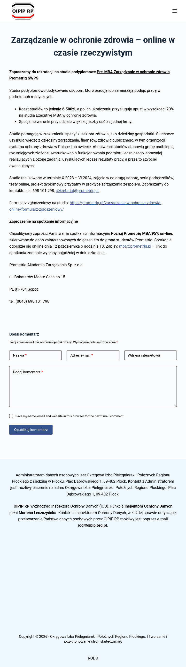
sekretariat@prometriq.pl (77, 190)
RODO (93, 658)
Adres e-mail (81, 355)
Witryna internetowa (144, 355)
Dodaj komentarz (28, 372)
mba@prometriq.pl (135, 246)
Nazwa (19, 355)
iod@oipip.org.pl (92, 525)
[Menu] (174, 11)
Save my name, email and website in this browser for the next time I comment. (70, 416)
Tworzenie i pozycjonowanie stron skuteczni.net (115, 639)
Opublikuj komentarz (31, 430)
